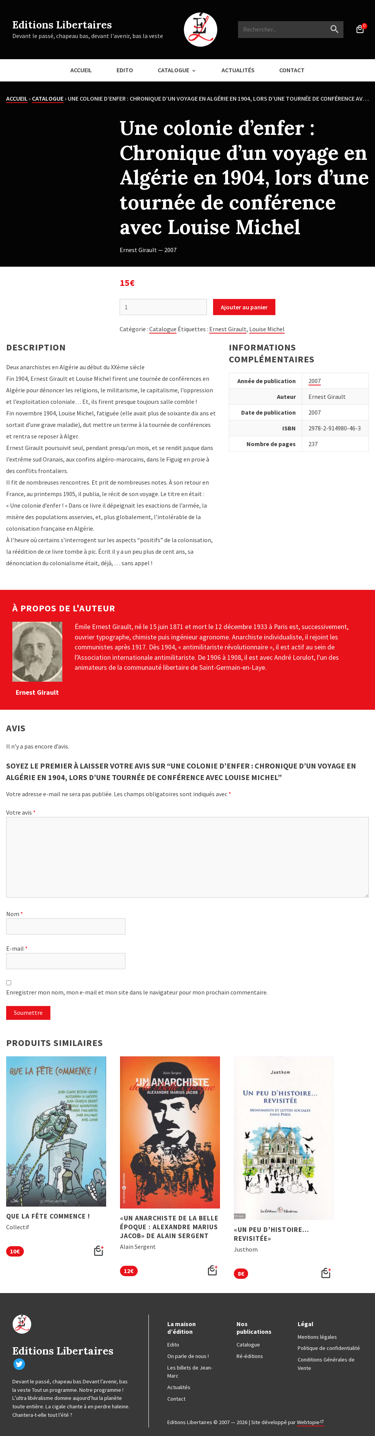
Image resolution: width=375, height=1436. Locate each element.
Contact (292, 70)
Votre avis (21, 812)
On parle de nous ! (188, 1356)
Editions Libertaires (62, 24)
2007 (314, 381)
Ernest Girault (228, 329)
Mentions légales (317, 1336)
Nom (14, 914)
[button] (99, 1251)
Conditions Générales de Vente (326, 1363)
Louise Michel (267, 329)
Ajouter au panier (244, 307)
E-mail (17, 948)
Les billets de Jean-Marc (189, 1372)
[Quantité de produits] (163, 307)
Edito (125, 70)
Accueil (81, 70)
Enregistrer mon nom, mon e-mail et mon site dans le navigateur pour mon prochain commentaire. (137, 992)
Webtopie (308, 1422)
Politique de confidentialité (329, 1348)
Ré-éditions (250, 1356)
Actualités (238, 70)
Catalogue (173, 70)
